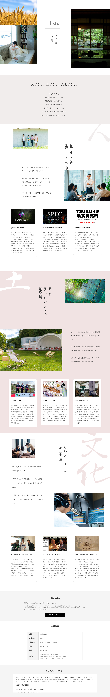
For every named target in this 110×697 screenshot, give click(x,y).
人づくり (72, 4)
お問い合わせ (95, 4)
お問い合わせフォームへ (55, 614)
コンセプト (64, 4)
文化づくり (87, 4)
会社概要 (103, 4)
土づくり (79, 4)
